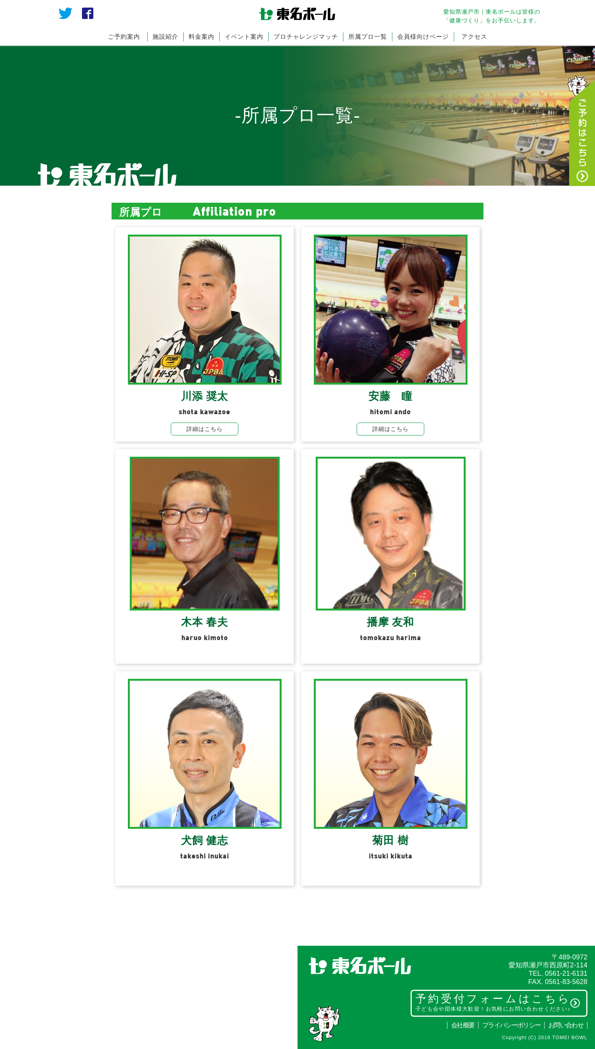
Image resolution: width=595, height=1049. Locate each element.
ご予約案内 (124, 36)
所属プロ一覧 (367, 36)
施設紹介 (165, 36)
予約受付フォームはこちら (498, 1002)
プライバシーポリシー (511, 1025)
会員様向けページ (423, 36)
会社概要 (462, 1025)
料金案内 (201, 36)
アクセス (474, 36)
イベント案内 (244, 36)
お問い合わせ (565, 1025)
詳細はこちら (204, 429)
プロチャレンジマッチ (306, 36)
